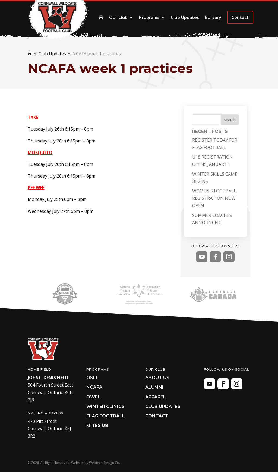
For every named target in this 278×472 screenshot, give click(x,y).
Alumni (154, 387)
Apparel (155, 397)
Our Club (118, 17)
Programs (149, 17)
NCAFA (94, 387)
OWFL (93, 397)
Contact (240, 17)
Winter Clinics (105, 406)
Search (230, 119)
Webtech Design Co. (104, 462)
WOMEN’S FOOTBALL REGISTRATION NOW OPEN (214, 198)
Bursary (213, 17)
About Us (157, 377)
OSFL (92, 377)
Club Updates (185, 17)
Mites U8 (97, 425)
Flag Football (105, 416)
